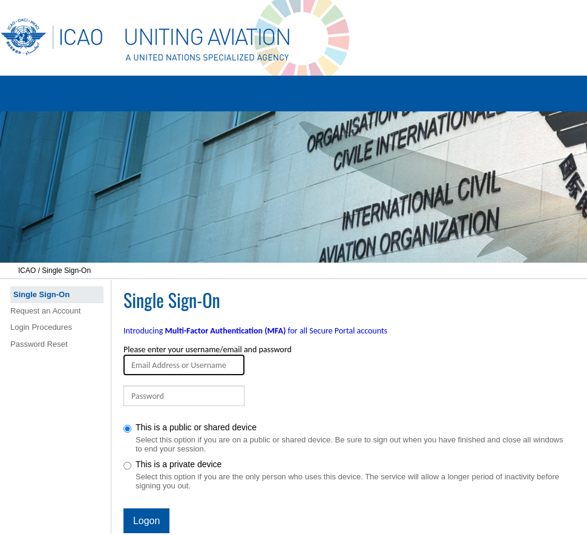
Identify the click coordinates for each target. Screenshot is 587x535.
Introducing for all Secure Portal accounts (255, 331)
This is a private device (347, 474)
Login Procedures (41, 327)
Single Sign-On (41, 294)
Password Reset (39, 344)
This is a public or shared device (347, 437)
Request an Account (45, 310)
